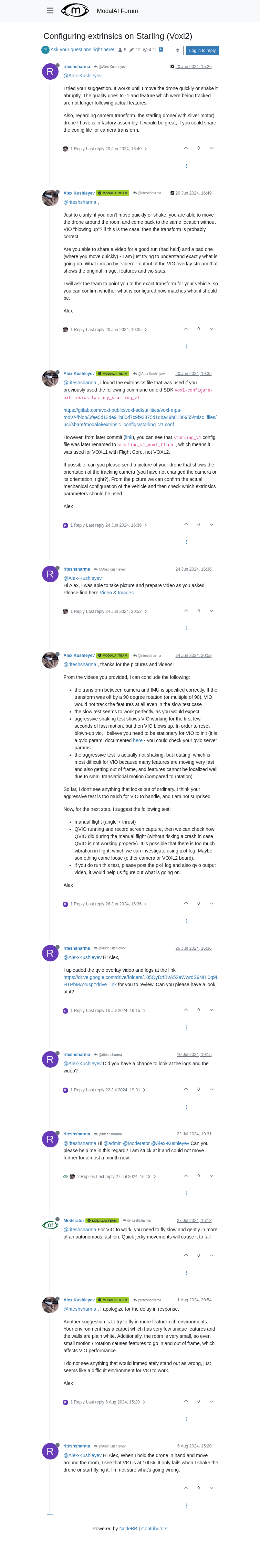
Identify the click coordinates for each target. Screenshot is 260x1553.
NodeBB (128, 1528)
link (128, 437)
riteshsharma (77, 66)
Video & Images (117, 592)
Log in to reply (202, 50)
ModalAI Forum (117, 11)
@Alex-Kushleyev (83, 75)
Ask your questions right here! (82, 49)
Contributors (154, 1528)
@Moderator (136, 1143)
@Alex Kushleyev (109, 67)
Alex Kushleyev (79, 193)
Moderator (74, 1220)
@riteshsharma (147, 193)
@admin (113, 1143)
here (138, 740)
